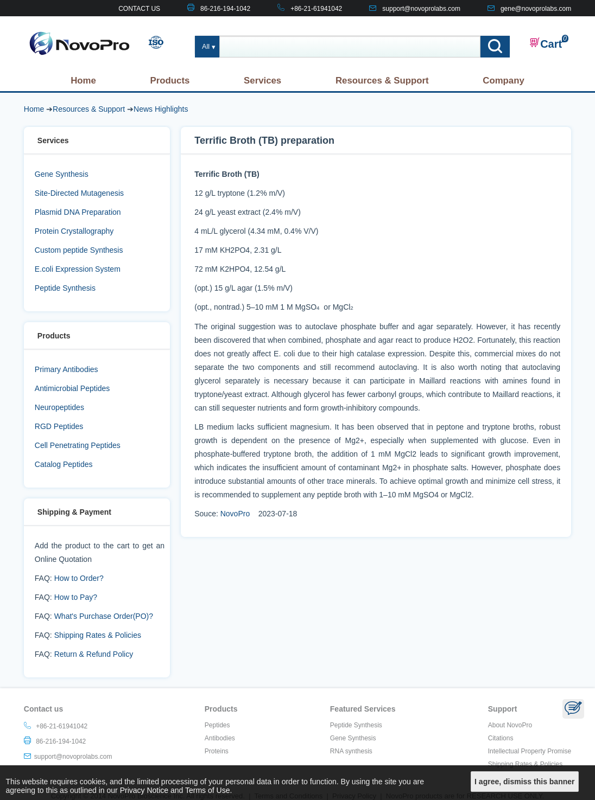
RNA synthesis (351, 751)
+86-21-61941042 (316, 8)
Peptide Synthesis (65, 288)
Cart (545, 43)
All (206, 46)
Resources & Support (382, 80)
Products (170, 80)
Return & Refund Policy (94, 654)
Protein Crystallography (74, 231)
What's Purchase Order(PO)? (103, 616)
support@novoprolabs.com (421, 8)
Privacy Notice (144, 790)
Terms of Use (207, 790)
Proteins (217, 751)
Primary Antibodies (66, 369)
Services (262, 80)
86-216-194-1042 (225, 8)
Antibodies (220, 738)
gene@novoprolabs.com (536, 8)
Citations (501, 738)
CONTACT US (139, 8)
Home (83, 80)
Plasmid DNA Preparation (78, 212)
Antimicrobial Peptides (72, 388)
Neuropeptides (59, 407)
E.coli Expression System (78, 269)
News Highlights (161, 109)
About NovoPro (510, 725)
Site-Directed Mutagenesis (79, 193)
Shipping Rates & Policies (97, 635)
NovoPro (235, 513)
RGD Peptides (59, 426)
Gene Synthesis (61, 174)
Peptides (217, 725)
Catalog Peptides (64, 464)
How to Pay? (75, 597)
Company (503, 80)
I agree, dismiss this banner (524, 781)
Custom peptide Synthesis (79, 250)
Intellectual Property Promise (529, 751)
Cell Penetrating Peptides (78, 445)
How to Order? (79, 578)
